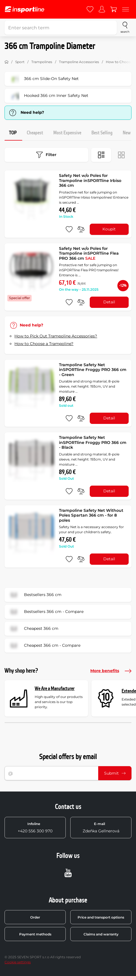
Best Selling (102, 133)
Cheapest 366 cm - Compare (44, 645)
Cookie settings (18, 962)
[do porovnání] (81, 229)
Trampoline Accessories (79, 62)
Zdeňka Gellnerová (101, 827)
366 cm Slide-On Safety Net (43, 79)
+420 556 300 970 (35, 827)
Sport (20, 62)
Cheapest (35, 133)
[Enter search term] (61, 28)
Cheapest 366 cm (33, 628)
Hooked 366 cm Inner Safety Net (48, 95)
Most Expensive (67, 133)
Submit (115, 773)
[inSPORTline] (24, 9)
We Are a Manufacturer (54, 688)
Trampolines (41, 62)
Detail (109, 301)
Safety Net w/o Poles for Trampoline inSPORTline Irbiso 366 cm (90, 180)
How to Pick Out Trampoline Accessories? (55, 336)
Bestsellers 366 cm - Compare (46, 611)
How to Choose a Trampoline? (43, 343)
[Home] (6, 62)
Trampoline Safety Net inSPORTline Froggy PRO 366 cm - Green (92, 369)
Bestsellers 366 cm (35, 595)
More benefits (110, 671)
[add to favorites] (69, 229)
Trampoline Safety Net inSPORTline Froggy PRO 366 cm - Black (92, 442)
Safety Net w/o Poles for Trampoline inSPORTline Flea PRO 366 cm (89, 253)
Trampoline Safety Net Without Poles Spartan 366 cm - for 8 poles (91, 515)
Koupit (109, 229)
